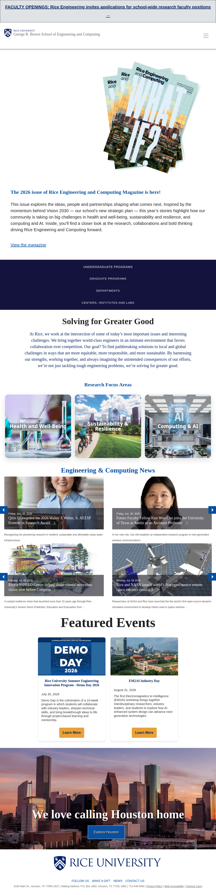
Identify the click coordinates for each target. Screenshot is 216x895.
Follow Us (80, 881)
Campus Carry (194, 886)
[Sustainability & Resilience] (108, 426)
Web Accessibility (174, 886)
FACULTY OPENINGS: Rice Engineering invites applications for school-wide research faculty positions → (108, 11)
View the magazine (28, 245)
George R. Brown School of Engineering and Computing (57, 34)
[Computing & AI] (178, 426)
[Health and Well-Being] (38, 426)
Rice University (24, 30)
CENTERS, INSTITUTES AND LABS (108, 302)
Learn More (72, 732)
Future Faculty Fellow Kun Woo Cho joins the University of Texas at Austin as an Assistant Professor (160, 520)
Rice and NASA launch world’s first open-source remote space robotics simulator (159, 587)
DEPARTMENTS (108, 290)
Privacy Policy (154, 886)
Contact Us (135, 881)
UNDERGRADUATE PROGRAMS (108, 267)
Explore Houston (106, 832)
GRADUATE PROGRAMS (108, 278)
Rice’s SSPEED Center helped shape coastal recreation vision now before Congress (50, 587)
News (117, 881)
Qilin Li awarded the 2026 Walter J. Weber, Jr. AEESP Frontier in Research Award (49, 520)
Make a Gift (101, 881)
